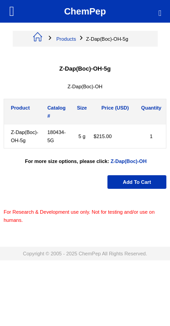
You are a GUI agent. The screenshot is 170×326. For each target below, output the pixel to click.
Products (66, 39)
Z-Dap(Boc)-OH (128, 161)
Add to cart (137, 182)
